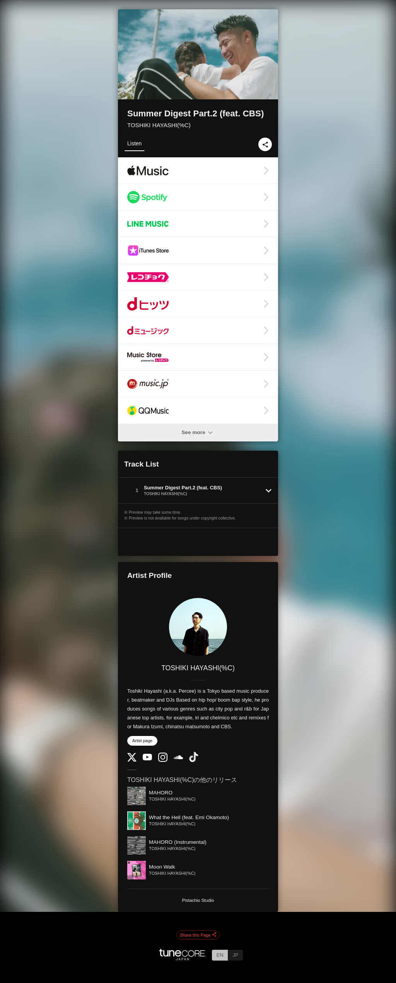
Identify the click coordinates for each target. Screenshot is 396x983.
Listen (134, 143)
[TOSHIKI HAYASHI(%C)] (198, 627)
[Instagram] (162, 760)
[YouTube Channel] (147, 759)
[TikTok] (193, 760)
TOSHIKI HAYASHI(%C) (159, 125)
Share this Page (198, 935)
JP (235, 955)
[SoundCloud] (178, 757)
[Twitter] (132, 760)
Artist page (142, 740)
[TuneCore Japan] (182, 958)
